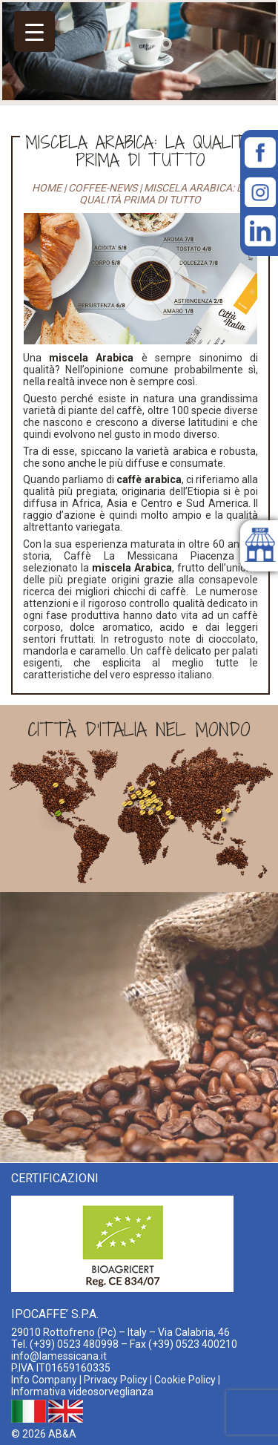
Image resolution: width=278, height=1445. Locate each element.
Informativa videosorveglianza (82, 1392)
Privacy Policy (116, 1380)
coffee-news (102, 188)
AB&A (62, 1434)
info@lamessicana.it (59, 1356)
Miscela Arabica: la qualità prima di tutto (140, 150)
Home (47, 188)
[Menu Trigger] (34, 31)
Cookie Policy (185, 1380)
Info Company (44, 1380)
